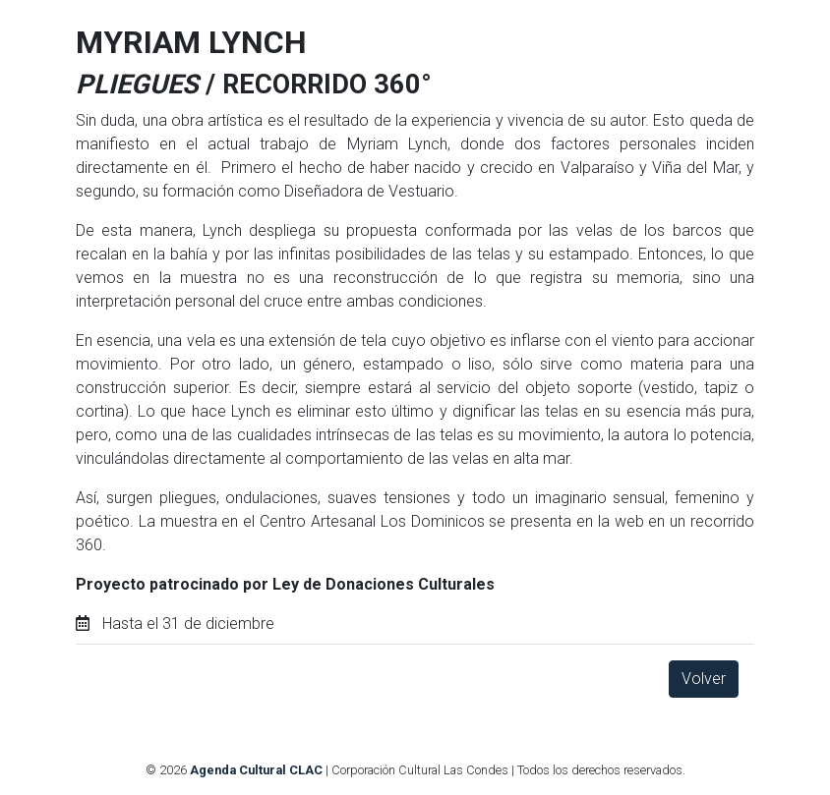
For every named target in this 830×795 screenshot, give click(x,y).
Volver (704, 678)
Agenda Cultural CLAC (256, 770)
